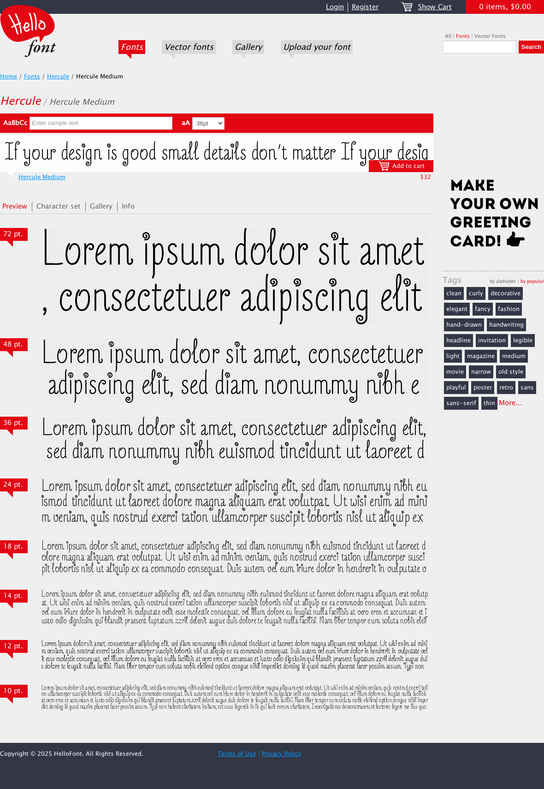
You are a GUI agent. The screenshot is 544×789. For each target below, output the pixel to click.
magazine (481, 356)
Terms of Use (237, 754)
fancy (483, 309)
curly (476, 293)
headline (458, 340)
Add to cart (401, 166)
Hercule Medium (41, 177)
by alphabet (503, 281)
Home (8, 76)
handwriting (506, 324)
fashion (509, 309)
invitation (492, 340)
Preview (14, 206)
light (453, 356)
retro (506, 387)
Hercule (58, 76)
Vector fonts (188, 47)
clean (453, 293)
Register (365, 7)
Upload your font (316, 47)
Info (128, 206)
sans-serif (461, 403)
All (448, 36)
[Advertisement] (493, 118)
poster (482, 387)
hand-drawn (464, 324)
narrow (481, 372)
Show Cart (435, 7)
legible (522, 340)
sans (527, 387)
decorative (505, 293)
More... (510, 403)
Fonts (132, 47)
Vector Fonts (490, 36)
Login (335, 7)
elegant (456, 309)
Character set (58, 206)
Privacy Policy (281, 754)
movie (455, 372)
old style (510, 372)
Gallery (248, 47)
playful (456, 387)
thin (489, 403)
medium (514, 356)
